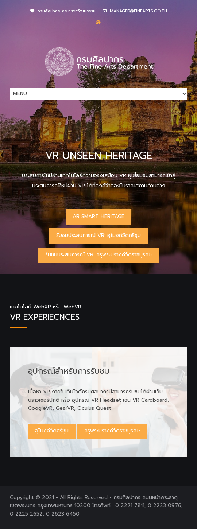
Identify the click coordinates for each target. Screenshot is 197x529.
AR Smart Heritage (98, 216)
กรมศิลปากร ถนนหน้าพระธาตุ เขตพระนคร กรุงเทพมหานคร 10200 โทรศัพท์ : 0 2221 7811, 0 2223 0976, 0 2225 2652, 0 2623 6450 (96, 506)
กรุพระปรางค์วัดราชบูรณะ (112, 431)
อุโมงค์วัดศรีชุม (52, 431)
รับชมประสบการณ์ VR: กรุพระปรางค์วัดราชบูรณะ (98, 254)
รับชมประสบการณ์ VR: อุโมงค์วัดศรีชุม (98, 235)
